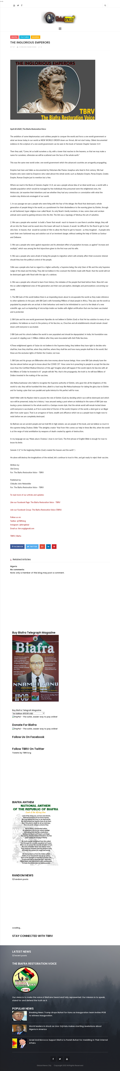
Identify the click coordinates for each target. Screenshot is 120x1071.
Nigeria (35, 37)
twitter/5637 (60, 939)
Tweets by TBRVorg (21, 753)
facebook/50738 (27, 939)
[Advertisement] (60, 777)
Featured (24, 37)
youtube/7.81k (92, 939)
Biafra (14, 37)
